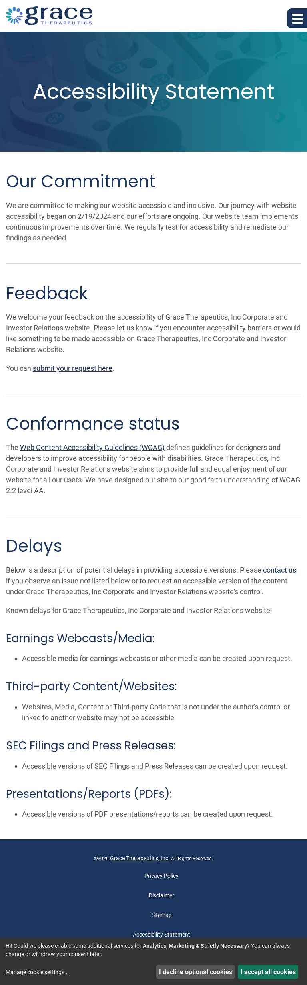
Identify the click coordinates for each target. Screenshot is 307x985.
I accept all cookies (268, 972)
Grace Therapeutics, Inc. (140, 858)
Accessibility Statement (161, 934)
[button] (297, 18)
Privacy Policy (161, 876)
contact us (279, 570)
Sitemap (162, 915)
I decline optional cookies (195, 972)
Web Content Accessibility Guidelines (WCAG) (92, 447)
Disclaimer (161, 895)
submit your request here (72, 368)
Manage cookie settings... (37, 972)
